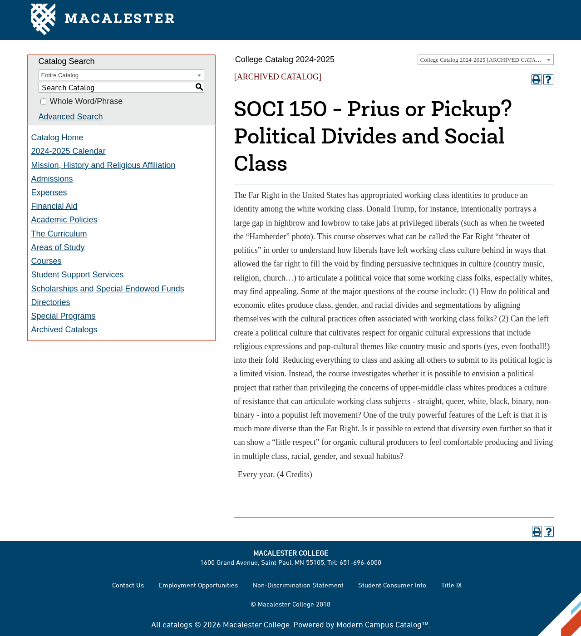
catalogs (177, 624)
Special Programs (63, 315)
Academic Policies (64, 219)
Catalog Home (57, 137)
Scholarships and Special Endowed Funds (107, 288)
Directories (50, 302)
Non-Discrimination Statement (298, 585)
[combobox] (486, 59)
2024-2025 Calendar (68, 151)
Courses (46, 261)
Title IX (451, 585)
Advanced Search (71, 116)
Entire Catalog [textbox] (60, 75)
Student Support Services (77, 274)
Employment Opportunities (198, 585)
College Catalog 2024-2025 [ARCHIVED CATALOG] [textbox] (485, 59)
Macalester (103, 20)
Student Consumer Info (392, 585)
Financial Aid (54, 206)
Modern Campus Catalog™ (382, 624)
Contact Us (128, 585)
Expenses (49, 192)
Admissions (52, 178)
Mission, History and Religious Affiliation (103, 165)
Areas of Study (58, 247)
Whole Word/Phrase (86, 101)
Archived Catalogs (64, 329)
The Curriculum (59, 233)
